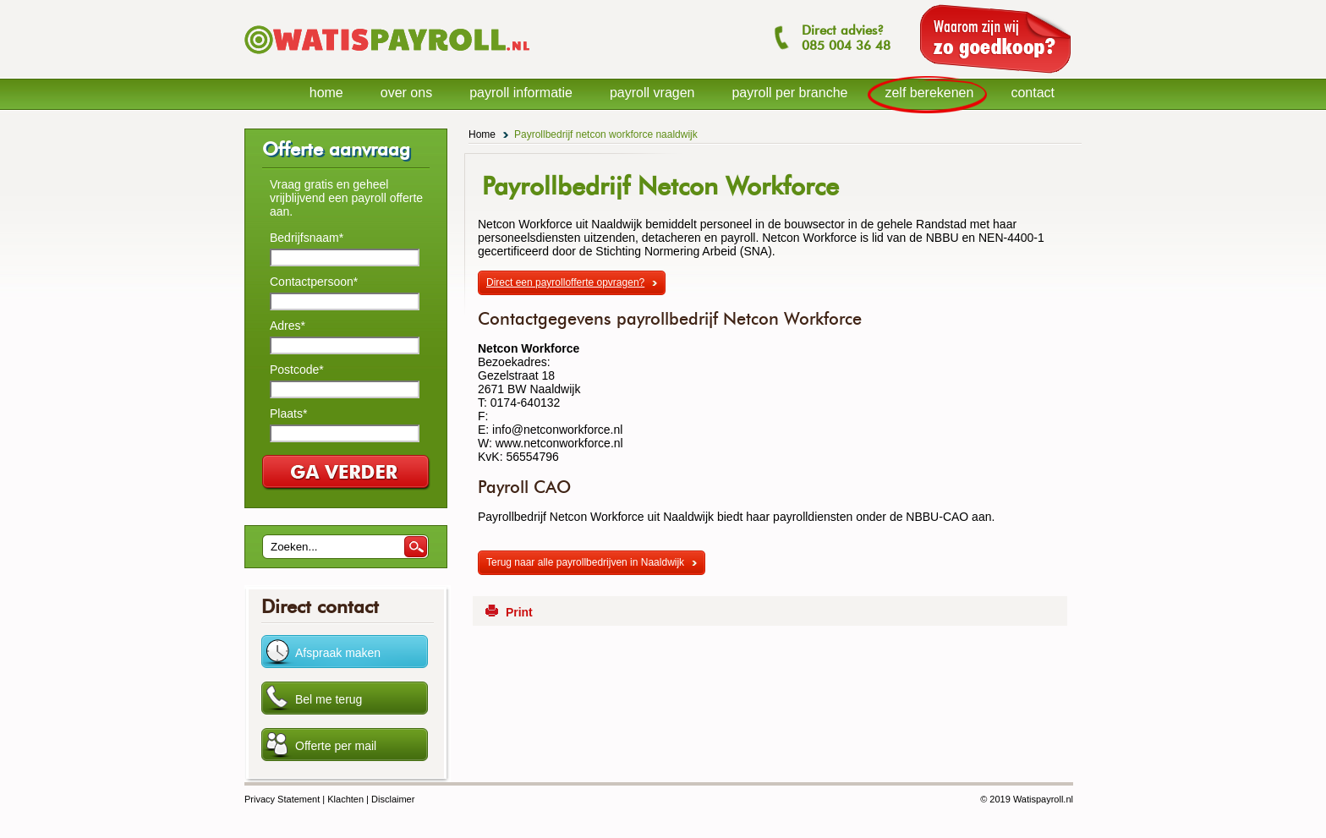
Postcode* (297, 369)
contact (1033, 92)
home (326, 92)
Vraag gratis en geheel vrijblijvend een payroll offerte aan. (346, 198)
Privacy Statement (282, 799)
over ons (406, 92)
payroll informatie (521, 92)
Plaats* (288, 413)
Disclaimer (392, 799)
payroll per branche (789, 92)
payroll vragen (652, 92)
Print (519, 612)
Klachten (345, 799)
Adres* (287, 325)
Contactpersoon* (314, 281)
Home (482, 134)
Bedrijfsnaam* (306, 237)
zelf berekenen (929, 92)
